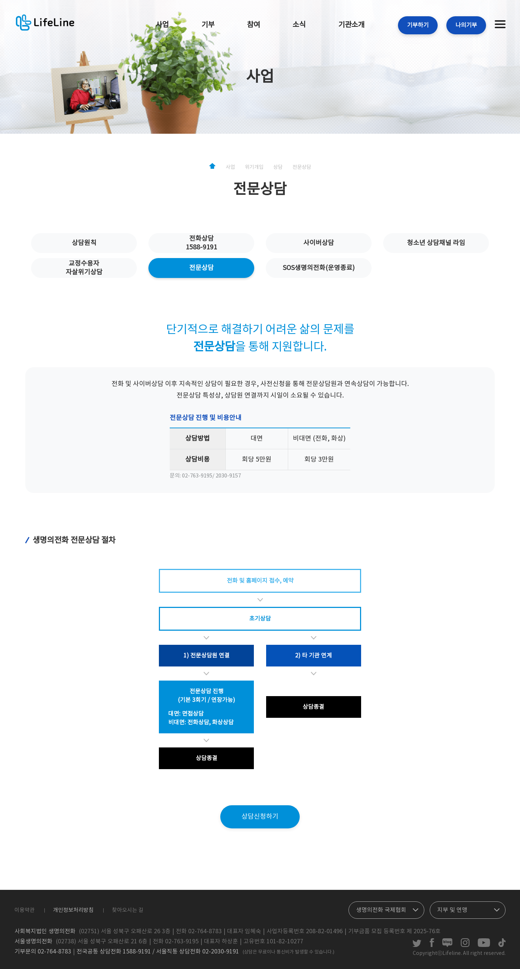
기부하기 (418, 25)
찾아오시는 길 (127, 910)
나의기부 (466, 25)
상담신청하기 (260, 816)
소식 (299, 25)
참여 (253, 25)
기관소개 (351, 25)
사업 (162, 25)
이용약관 (24, 910)
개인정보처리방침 (73, 910)
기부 (208, 25)
